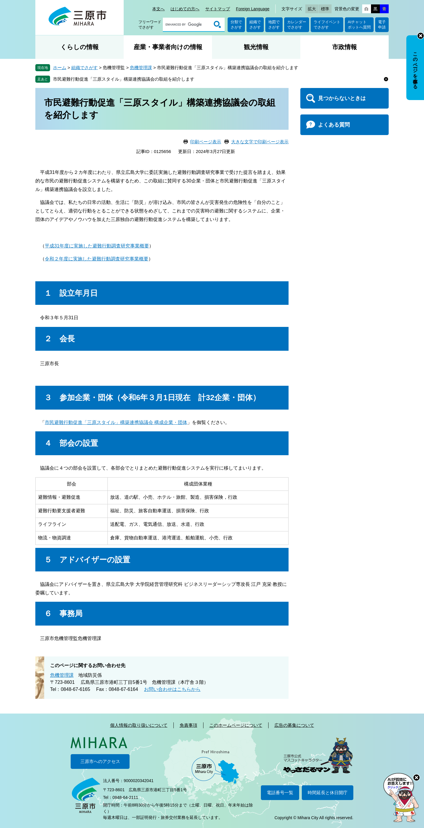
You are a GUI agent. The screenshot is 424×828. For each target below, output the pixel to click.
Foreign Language (252, 8)
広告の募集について (294, 725)
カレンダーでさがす (296, 24)
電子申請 (382, 24)
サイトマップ (217, 8)
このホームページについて (235, 725)
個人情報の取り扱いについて (139, 725)
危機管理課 (141, 67)
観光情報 (256, 47)
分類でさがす (236, 24)
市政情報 (344, 47)
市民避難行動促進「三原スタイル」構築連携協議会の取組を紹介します (123, 79)
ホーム (59, 67)
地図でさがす (274, 24)
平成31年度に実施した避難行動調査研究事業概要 (97, 245)
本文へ (158, 8)
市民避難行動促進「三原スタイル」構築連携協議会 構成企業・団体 (116, 422)
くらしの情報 (79, 47)
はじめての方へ (184, 8)
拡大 (312, 8)
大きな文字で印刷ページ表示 (260, 141)
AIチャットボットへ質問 (359, 24)
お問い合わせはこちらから (172, 689)
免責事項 (188, 725)
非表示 (420, 35)
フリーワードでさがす (149, 24)
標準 (325, 8)
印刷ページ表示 (205, 141)
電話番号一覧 (280, 792)
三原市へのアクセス (100, 761)
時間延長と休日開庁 (327, 792)
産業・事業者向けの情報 (168, 47)
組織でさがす (255, 24)
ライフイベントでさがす (327, 24)
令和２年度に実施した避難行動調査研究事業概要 (96, 258)
